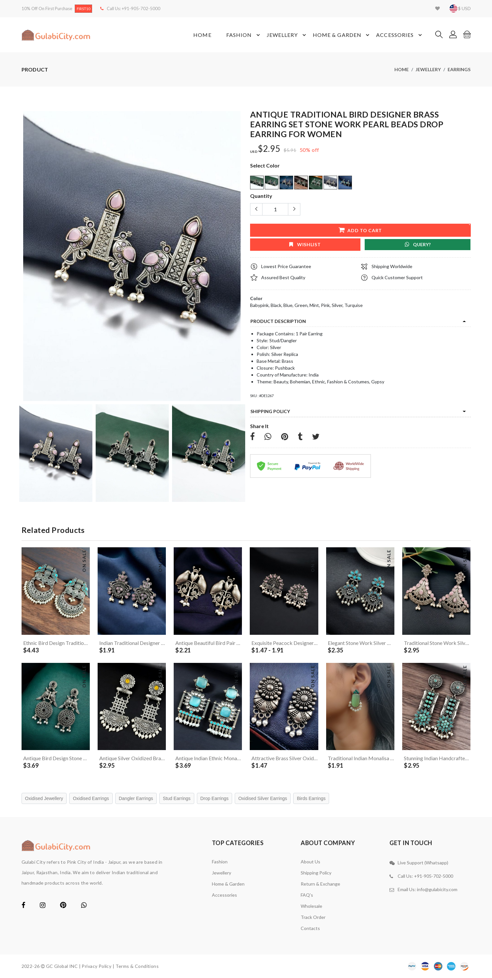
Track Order (313, 917)
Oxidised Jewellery (44, 798)
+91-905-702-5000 (141, 8)
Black (276, 305)
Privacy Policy (96, 966)
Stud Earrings (177, 798)
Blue (288, 305)
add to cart (360, 229)
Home (202, 35)
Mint (314, 305)
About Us (310, 861)
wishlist (305, 244)
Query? (418, 244)
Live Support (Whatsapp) (423, 862)
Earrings (459, 69)
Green (301, 305)
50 (303, 150)
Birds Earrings (311, 798)
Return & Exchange (320, 884)
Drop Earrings (214, 798)
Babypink (259, 305)
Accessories (399, 34)
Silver (337, 305)
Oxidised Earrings (91, 798)
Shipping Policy (270, 411)
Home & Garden (342, 34)
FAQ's (307, 895)
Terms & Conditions (137, 966)
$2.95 (269, 149)
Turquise (353, 305)
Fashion (244, 34)
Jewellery (287, 34)
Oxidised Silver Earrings (262, 798)
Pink (325, 305)
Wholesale (311, 906)
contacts (310, 928)
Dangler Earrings (136, 798)
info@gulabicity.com (437, 889)
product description (278, 321)
